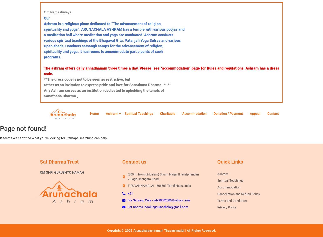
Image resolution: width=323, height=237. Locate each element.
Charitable (167, 114)
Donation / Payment (228, 114)
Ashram (113, 114)
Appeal (255, 114)
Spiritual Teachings (139, 114)
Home (94, 114)
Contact (273, 114)
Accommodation (194, 114)
